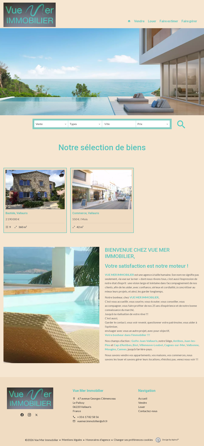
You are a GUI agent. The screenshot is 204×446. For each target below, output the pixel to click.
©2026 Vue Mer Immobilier (41, 439)
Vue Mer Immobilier (88, 391)
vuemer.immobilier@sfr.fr (92, 421)
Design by (170, 439)
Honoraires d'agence (98, 439)
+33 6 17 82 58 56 (88, 416)
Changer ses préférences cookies (133, 439)
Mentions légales (72, 439)
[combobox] (51, 123)
